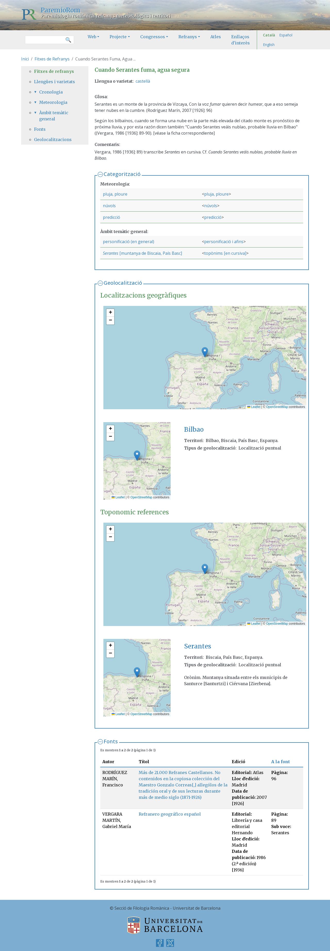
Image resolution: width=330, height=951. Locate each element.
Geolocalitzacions (53, 139)
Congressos (152, 36)
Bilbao (194, 430)
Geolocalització (123, 282)
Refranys (187, 36)
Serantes (110, 253)
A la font (280, 761)
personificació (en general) (128, 241)
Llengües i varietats (54, 81)
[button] (205, 352)
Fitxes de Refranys (52, 59)
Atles (215, 36)
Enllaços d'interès (240, 39)
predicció (111, 217)
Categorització (122, 174)
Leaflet (253, 407)
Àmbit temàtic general (53, 115)
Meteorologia (53, 102)
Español (285, 35)
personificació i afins (223, 241)
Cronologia (51, 92)
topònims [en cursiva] (225, 253)
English (269, 44)
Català (269, 35)
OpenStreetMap (277, 407)
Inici (25, 59)
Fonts (111, 741)
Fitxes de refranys (54, 71)
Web (92, 36)
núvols (109, 205)
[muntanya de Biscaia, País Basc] (150, 253)
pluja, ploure (115, 194)
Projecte (118, 36)
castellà (143, 81)
